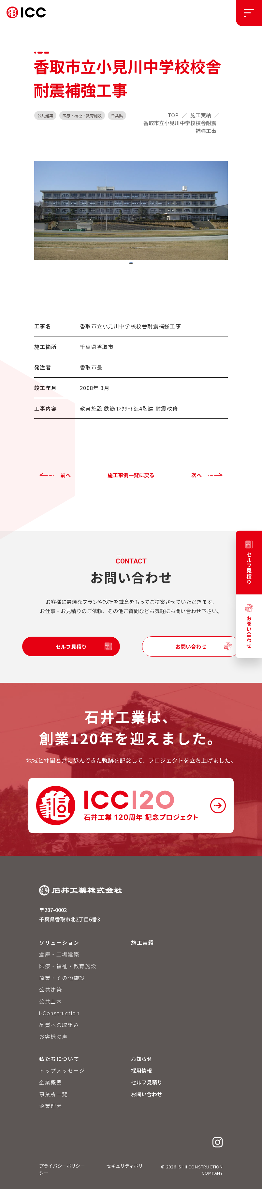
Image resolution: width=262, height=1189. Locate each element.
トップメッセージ (62, 1070)
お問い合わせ (191, 646)
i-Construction (59, 1013)
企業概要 (50, 1082)
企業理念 (50, 1106)
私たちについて (59, 1059)
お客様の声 (53, 1036)
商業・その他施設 (62, 978)
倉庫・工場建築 (59, 954)
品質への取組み (59, 1025)
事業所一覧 (53, 1094)
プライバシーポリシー (62, 1165)
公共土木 (50, 1001)
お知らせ (141, 1059)
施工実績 (142, 942)
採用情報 (141, 1070)
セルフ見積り (71, 646)
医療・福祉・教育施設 (67, 966)
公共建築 (50, 989)
